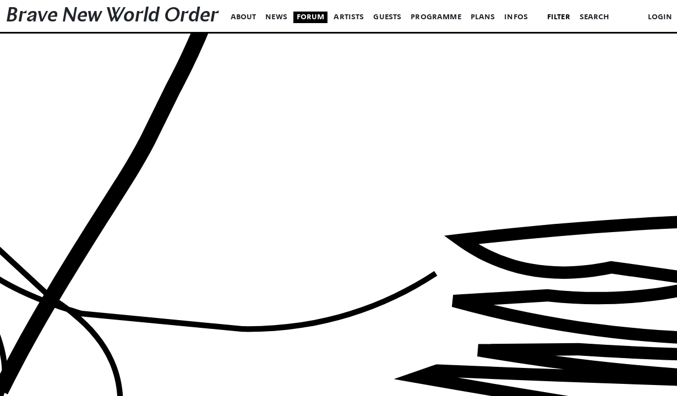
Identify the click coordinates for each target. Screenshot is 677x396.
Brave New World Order (112, 17)
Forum (311, 17)
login (660, 17)
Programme (436, 17)
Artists (349, 17)
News (276, 17)
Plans (483, 17)
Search (595, 17)
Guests (387, 17)
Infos (516, 17)
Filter (558, 17)
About (243, 17)
